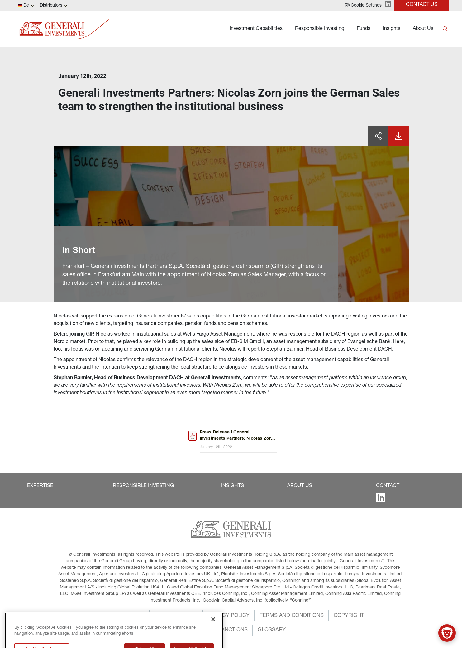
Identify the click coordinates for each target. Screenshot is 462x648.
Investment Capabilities (256, 29)
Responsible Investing (319, 29)
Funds (363, 29)
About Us (423, 29)
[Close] (213, 630)
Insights (391, 29)
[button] (363, 5)
